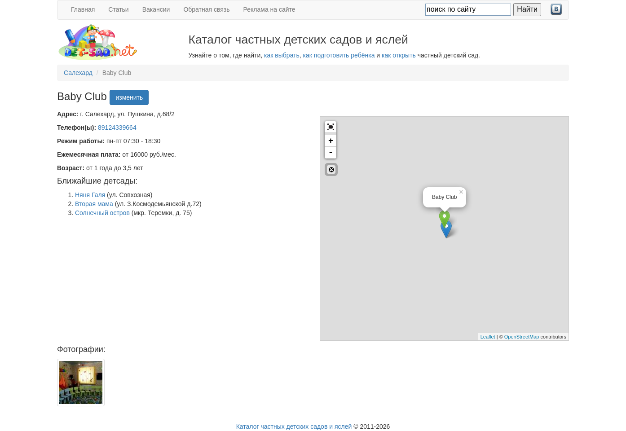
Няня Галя (90, 194)
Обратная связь (206, 9)
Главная (83, 9)
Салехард (78, 72)
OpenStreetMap (521, 336)
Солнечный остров (102, 212)
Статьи (118, 9)
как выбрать (282, 55)
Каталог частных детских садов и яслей (294, 426)
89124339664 (117, 127)
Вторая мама (94, 203)
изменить (129, 97)
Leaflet (488, 336)
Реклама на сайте (269, 9)
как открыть (399, 55)
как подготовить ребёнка (339, 55)
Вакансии (156, 9)
